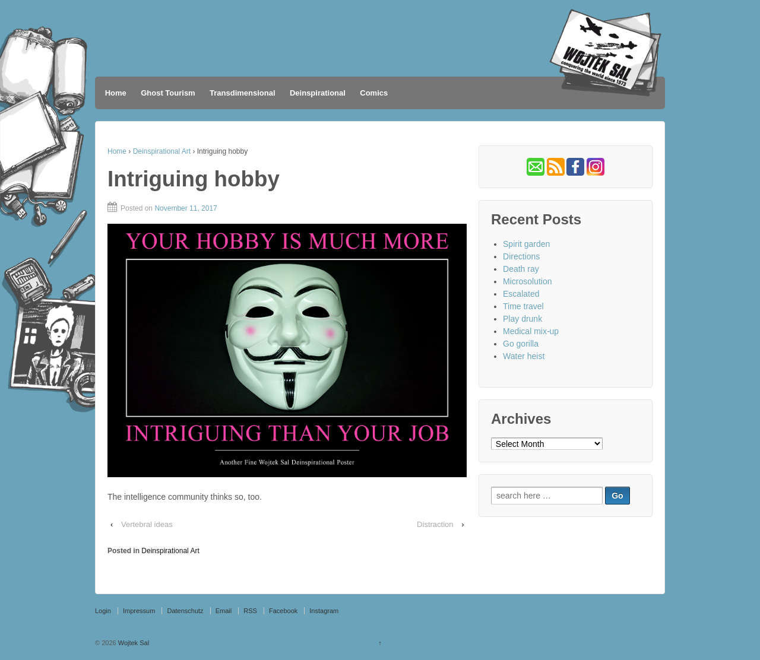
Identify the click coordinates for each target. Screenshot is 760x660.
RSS (250, 610)
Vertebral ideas (147, 524)
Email (224, 610)
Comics (374, 92)
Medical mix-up (531, 331)
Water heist (523, 356)
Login (103, 610)
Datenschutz (185, 610)
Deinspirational (318, 92)
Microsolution (527, 281)
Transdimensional (243, 92)
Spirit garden (526, 244)
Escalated (521, 294)
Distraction (435, 524)
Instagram (323, 610)
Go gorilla (521, 343)
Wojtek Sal (132, 642)
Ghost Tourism (168, 92)
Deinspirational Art (162, 151)
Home (115, 92)
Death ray (521, 269)
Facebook (283, 610)
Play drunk (522, 318)
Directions (521, 256)
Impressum (139, 610)
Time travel (523, 306)
